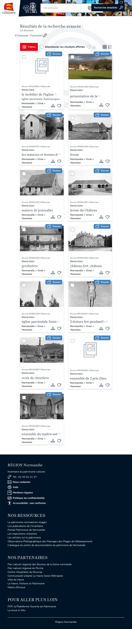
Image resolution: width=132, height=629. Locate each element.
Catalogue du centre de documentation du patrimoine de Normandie (46, 545)
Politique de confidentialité (26, 498)
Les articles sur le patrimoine (24, 537)
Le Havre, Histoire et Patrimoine (26, 583)
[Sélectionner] (24, 57)
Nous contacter (19, 482)
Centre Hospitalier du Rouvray (25, 572)
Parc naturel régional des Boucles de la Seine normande (40, 564)
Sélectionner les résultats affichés (62, 47)
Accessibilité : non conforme (27, 503)
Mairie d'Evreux (16, 587)
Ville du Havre (16, 579)
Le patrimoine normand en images (27, 522)
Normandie (28, 103)
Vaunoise (27, 107)
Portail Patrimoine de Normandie (26, 530)
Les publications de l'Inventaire (25, 526)
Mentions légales (20, 492)
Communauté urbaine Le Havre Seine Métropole (35, 576)
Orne (40, 103)
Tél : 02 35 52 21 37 (22, 477)
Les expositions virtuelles (22, 534)
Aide (13, 487)
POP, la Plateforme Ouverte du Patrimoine (32, 606)
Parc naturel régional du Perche (26, 568)
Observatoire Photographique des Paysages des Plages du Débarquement (50, 541)
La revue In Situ (16, 610)
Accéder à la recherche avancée (108, 7)
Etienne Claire (28, 89)
